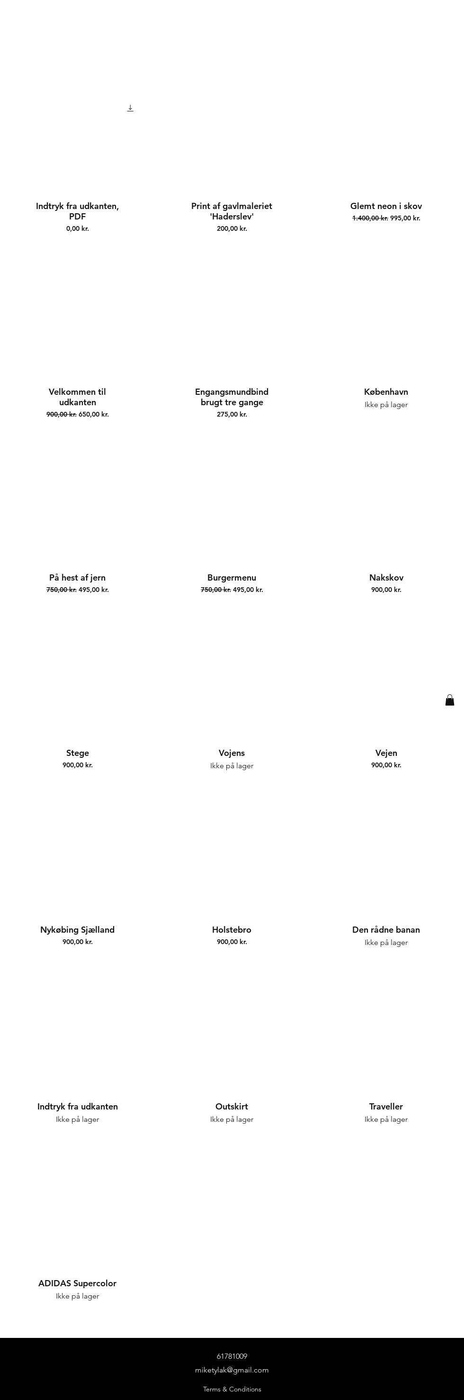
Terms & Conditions (232, 1389)
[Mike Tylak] (239, 33)
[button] (450, 700)
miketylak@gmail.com (232, 1369)
